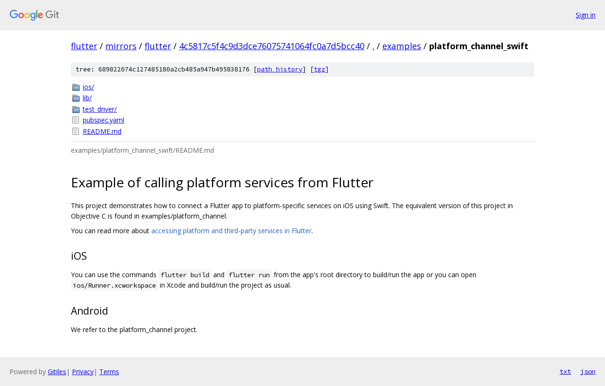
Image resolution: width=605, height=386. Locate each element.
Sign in (586, 14)
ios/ (88, 86)
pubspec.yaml (103, 119)
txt (565, 371)
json (588, 371)
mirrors (121, 46)
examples (401, 46)
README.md (102, 131)
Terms (109, 371)
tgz (319, 69)
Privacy (83, 371)
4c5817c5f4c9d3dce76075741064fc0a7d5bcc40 (271, 46)
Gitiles (57, 371)
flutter (84, 46)
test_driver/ (100, 109)
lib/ (87, 97)
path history (279, 69)
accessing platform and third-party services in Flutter (231, 230)
